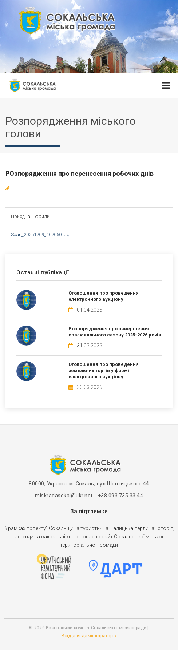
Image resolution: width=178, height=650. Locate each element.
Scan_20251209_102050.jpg (40, 234)
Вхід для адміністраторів (89, 635)
